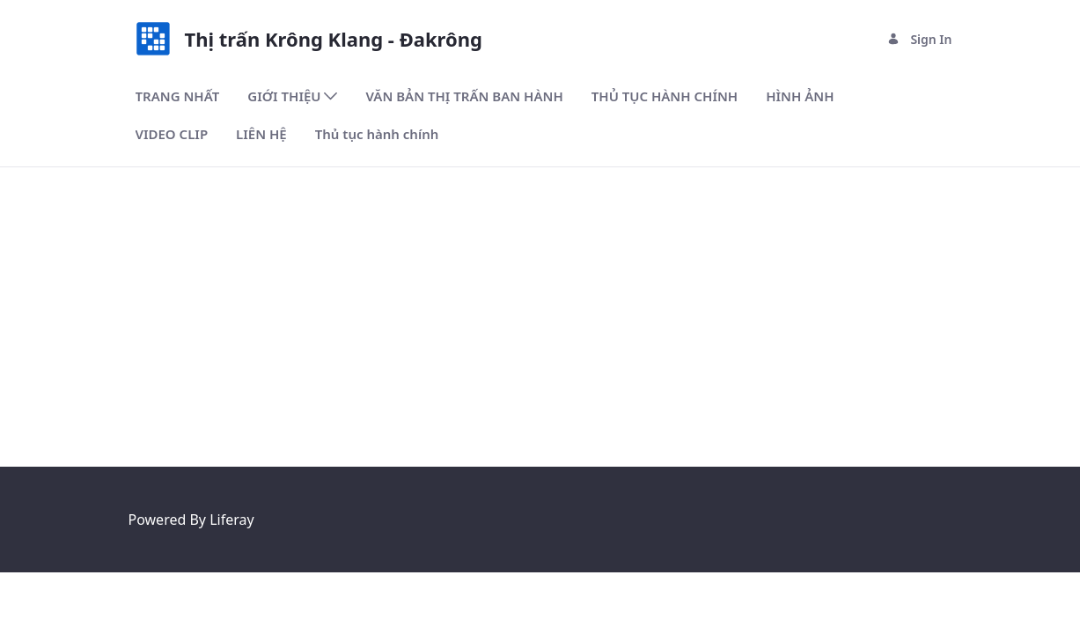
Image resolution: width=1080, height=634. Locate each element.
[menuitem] (178, 96)
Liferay (231, 519)
